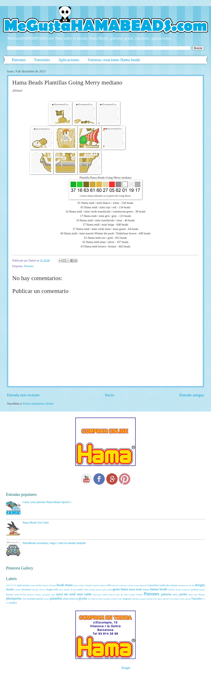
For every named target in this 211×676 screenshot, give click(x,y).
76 (15, 585)
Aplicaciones (68, 60)
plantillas (56, 598)
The (171, 599)
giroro (99, 589)
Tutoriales (42, 60)
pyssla (83, 598)
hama (124, 589)
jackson (194, 589)
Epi (75, 589)
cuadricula (164, 585)
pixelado (31, 598)
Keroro (9, 594)
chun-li (115, 585)
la (21, 594)
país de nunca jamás (125, 594)
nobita (105, 594)
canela (81, 585)
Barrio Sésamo (49, 585)
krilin (16, 594)
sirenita (149, 599)
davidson (182, 585)
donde (18, 589)
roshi (119, 599)
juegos (202, 589)
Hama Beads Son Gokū (36, 522)
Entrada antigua (191, 395)
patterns (166, 594)
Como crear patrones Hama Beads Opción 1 (47, 502)
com (136, 585)
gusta (116, 589)
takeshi (166, 599)
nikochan (97, 594)
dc (187, 585)
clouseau (123, 585)
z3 (7, 603)
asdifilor (39, 585)
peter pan (192, 594)
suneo (159, 599)
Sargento (126, 598)
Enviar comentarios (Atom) (38, 403)
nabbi (88, 594)
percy (175, 594)
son (154, 599)
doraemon (26, 589)
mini (80, 594)
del (193, 585)
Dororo (42, 589)
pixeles (39, 598)
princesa (74, 598)
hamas (146, 589)
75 (12, 585)
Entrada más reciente (23, 395)
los (24, 594)
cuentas (173, 585)
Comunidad (152, 585)
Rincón (94, 599)
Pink (25, 599)
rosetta (114, 599)
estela (80, 589)
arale (32, 585)
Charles (95, 585)
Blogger (126, 667)
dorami (35, 589)
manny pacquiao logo (45, 594)
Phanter (201, 594)
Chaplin (88, 585)
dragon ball (52, 589)
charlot (103, 585)
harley (178, 589)
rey (89, 599)
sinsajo (142, 599)
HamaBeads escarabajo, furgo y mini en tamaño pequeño (54, 543)
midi (73, 594)
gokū (110, 589)
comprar (142, 585)
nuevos (112, 594)
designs (200, 585)
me (66, 594)
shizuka (135, 599)
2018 (8, 585)
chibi (109, 585)
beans (69, 585)
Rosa (100, 599)
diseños (10, 589)
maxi (59, 594)
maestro (30, 594)
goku (104, 589)
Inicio (109, 395)
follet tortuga (89, 589)
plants (66, 598)
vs (204, 599)
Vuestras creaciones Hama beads (114, 60)
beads (60, 585)
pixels (46, 599)
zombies (13, 602)
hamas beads (158, 589)
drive (60, 589)
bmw (76, 585)
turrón (188, 599)
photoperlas (14, 598)
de (190, 585)
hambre (171, 589)
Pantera (139, 594)
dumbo (67, 589)
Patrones (19, 60)
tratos (182, 599)
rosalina (106, 599)
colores (130, 585)
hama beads (135, 589)
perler (183, 594)
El (72, 589)
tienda (176, 599)
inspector (186, 589)
